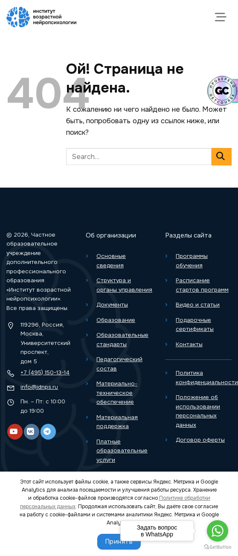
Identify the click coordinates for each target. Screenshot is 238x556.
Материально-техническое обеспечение (116, 392)
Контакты (189, 344)
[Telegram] (48, 431)
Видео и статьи (198, 304)
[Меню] (222, 17)
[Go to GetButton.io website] (217, 547)
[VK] (31, 431)
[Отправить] (222, 156)
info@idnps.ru (39, 387)
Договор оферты (200, 439)
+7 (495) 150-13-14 (45, 372)
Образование (115, 320)
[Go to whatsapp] (217, 531)
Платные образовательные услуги (122, 450)
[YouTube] (15, 431)
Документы (112, 304)
